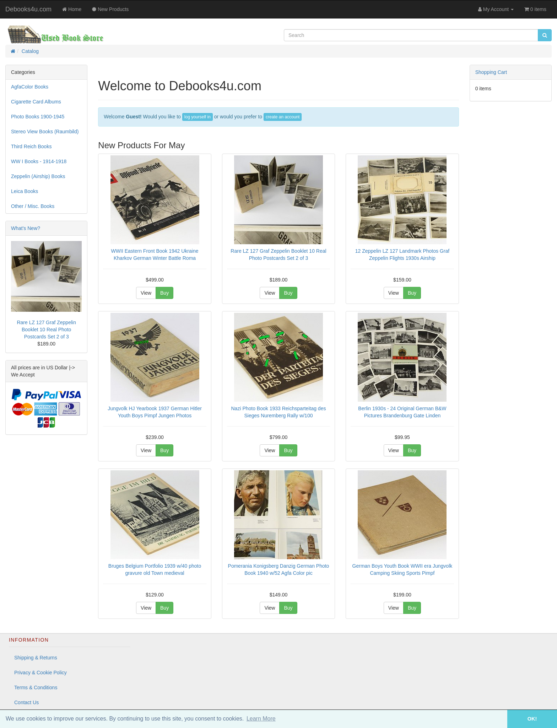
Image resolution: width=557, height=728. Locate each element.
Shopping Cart (491, 72)
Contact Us (26, 702)
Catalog (30, 51)
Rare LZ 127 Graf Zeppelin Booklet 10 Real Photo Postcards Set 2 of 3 (46, 329)
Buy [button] (164, 293)
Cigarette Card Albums (36, 102)
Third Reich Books (31, 146)
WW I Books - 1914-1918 (38, 161)
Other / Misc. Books (32, 206)
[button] (497, 719)
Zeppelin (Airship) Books (38, 176)
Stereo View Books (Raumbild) (45, 131)
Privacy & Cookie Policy (40, 672)
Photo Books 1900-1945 (37, 116)
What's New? (25, 228)
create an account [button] (282, 116)
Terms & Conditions (35, 687)
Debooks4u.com (28, 9)
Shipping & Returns (35, 657)
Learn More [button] (261, 719)
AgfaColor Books (29, 87)
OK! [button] (532, 719)
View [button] (146, 293)
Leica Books (24, 191)
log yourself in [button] (197, 116)
